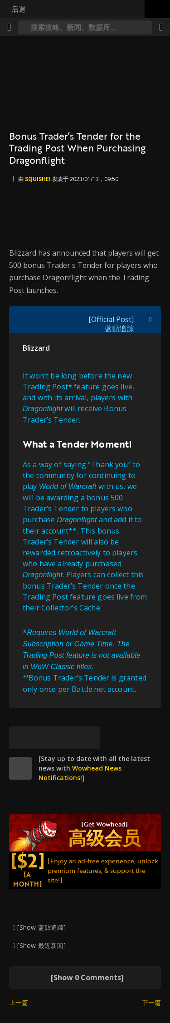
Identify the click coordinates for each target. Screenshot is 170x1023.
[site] (20, 768)
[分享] (161, 27)
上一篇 (18, 1002)
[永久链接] (88, 737)
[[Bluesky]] (20, 737)
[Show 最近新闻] (41, 945)
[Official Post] (111, 319)
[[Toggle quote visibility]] (150, 319)
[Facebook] (43, 737)
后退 (18, 9)
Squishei (38, 179)
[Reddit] (65, 737)
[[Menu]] (9, 27)
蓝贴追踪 (119, 328)
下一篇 (151, 1002)
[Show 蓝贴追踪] (41, 927)
